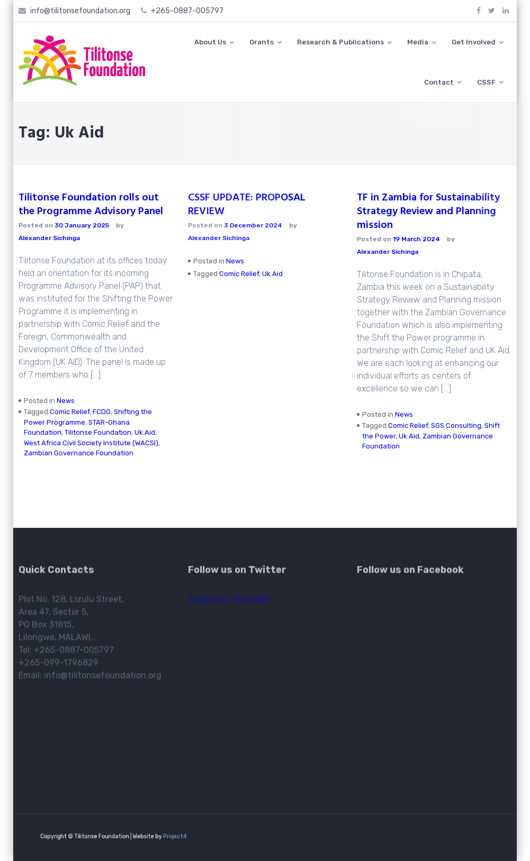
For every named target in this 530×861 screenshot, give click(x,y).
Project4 (164, 836)
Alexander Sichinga (49, 238)
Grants (261, 42)
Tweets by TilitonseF (229, 601)
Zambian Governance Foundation (78, 453)
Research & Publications (340, 42)
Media (417, 42)
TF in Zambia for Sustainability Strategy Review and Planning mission (428, 211)
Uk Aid (144, 432)
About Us (210, 42)
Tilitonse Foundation (98, 432)
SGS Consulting (456, 425)
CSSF (486, 82)
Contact (439, 82)
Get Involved (474, 42)
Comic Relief (69, 412)
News (66, 401)
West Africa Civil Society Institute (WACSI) (91, 443)
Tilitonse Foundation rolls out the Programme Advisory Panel (91, 204)
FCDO (102, 412)
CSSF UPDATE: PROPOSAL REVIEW (247, 204)
